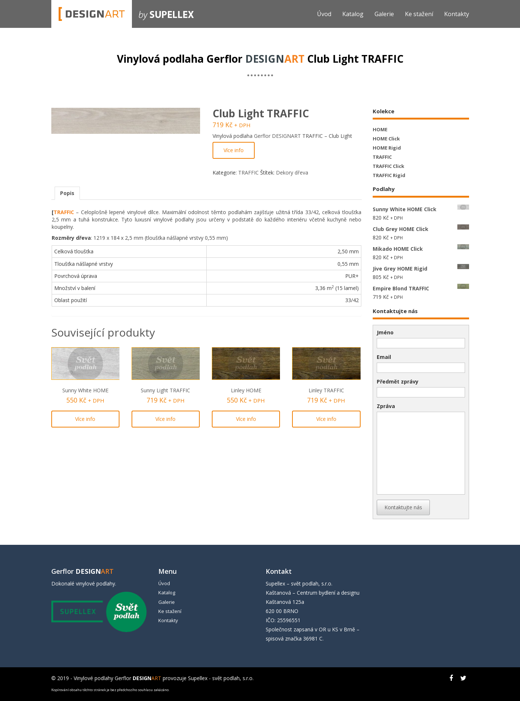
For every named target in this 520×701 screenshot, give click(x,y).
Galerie (384, 14)
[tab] (67, 193)
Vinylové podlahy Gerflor (117, 678)
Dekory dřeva (292, 172)
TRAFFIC (248, 172)
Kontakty (456, 14)
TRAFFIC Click (388, 166)
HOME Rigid (387, 147)
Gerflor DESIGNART (277, 135)
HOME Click (386, 138)
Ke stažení (419, 14)
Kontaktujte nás (403, 507)
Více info (234, 150)
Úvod (324, 14)
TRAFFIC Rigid (389, 175)
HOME (380, 129)
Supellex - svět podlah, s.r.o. (221, 678)
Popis (67, 193)
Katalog (353, 14)
